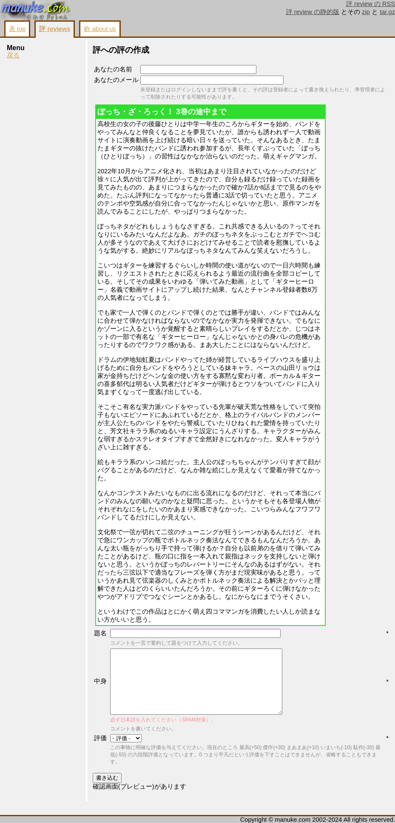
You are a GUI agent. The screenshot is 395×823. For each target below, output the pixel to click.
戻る (13, 55)
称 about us (100, 28)
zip (366, 11)
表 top (17, 28)
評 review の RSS (370, 3)
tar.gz (387, 11)
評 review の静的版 (313, 11)
